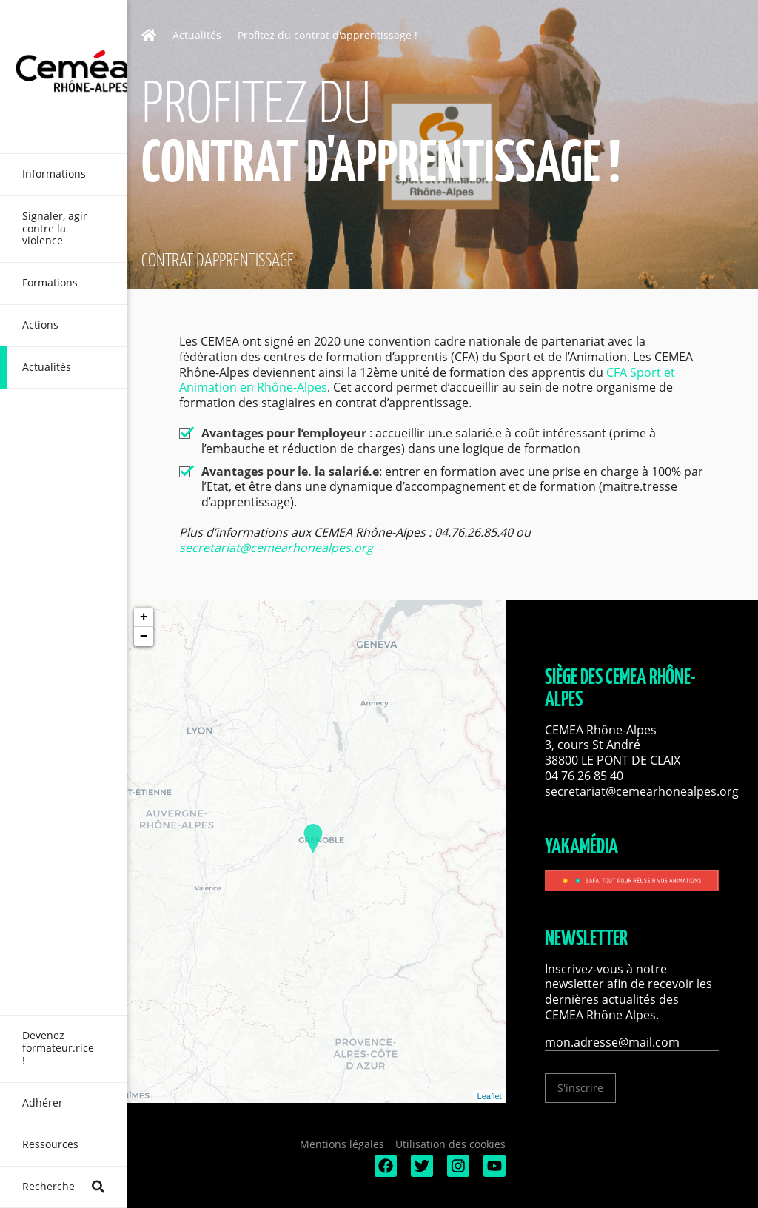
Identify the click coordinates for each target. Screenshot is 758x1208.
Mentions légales (342, 1144)
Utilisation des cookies (450, 1144)
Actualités (196, 36)
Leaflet (489, 1096)
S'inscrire (580, 1088)
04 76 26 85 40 (584, 776)
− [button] (144, 636)
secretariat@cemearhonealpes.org (276, 548)
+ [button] (144, 617)
